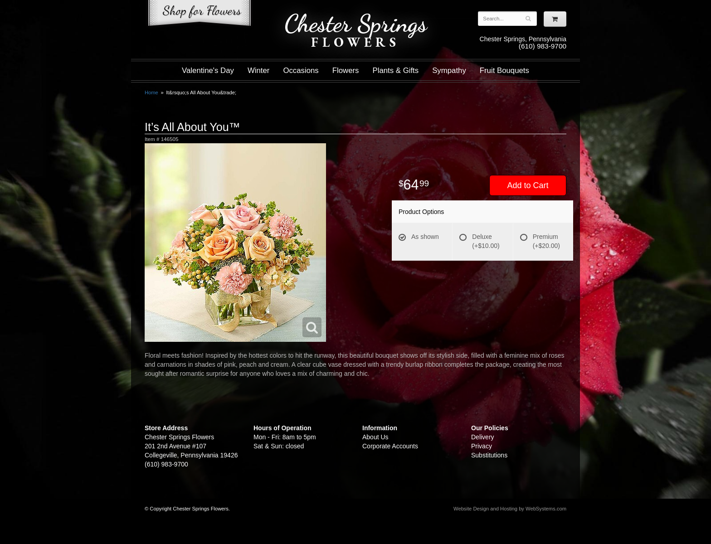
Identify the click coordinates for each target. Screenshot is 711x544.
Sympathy (449, 70)
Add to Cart (527, 185)
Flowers (345, 70)
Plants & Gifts (396, 70)
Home (151, 92)
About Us (375, 437)
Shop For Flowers (199, 14)
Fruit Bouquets (504, 70)
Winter (258, 70)
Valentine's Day (208, 70)
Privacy (481, 446)
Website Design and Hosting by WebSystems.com (509, 508)
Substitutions (489, 455)
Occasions (300, 70)
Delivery (482, 437)
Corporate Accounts (390, 446)
